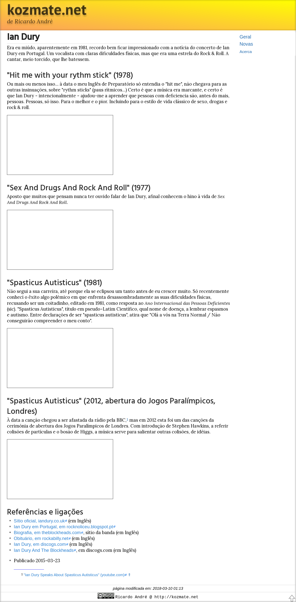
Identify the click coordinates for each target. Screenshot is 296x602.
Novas (246, 44)
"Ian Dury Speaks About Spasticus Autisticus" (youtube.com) (74, 575)
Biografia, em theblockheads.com (47, 532)
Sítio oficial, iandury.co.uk (39, 520)
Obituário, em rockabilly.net (41, 538)
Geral (245, 36)
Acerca (246, 51)
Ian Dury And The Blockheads (44, 550)
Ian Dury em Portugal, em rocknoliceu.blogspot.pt (63, 526)
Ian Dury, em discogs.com (40, 544)
